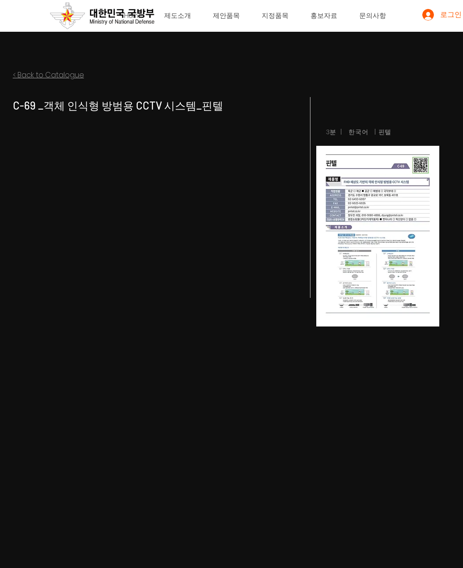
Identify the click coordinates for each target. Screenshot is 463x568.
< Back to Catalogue (48, 75)
